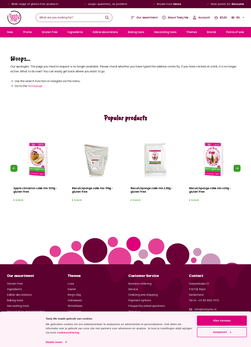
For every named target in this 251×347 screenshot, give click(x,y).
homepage (35, 86)
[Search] (107, 17)
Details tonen (54, 340)
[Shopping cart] (220, 17)
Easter (72, 289)
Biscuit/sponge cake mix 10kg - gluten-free (92, 190)
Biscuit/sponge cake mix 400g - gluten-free (210, 190)
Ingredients (14, 289)
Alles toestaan (222, 318)
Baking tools (15, 300)
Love (71, 283)
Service (133, 289)
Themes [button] (74, 276)
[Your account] (201, 17)
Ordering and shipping (143, 294)
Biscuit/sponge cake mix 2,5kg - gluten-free (151, 190)
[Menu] (144, 17)
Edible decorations (19, 294)
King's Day (74, 294)
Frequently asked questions (146, 306)
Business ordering (139, 283)
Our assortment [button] (20, 276)
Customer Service (143, 275)
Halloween (75, 300)
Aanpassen (222, 330)
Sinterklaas (75, 306)
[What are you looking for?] (69, 17)
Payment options (139, 300)
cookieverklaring (68, 330)
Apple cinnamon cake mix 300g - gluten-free (35, 190)
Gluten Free (15, 283)
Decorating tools (18, 306)
